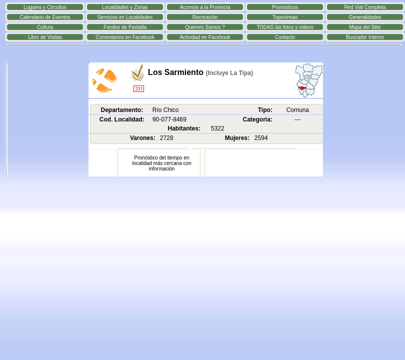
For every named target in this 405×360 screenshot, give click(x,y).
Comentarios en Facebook (125, 37)
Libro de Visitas (45, 37)
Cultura (45, 27)
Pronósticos (285, 7)
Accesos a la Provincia (205, 7)
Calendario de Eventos (45, 17)
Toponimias (285, 17)
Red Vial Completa (365, 7)
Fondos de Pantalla (125, 27)
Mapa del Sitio (364, 27)
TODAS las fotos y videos (285, 27)
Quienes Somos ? (205, 27)
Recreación (205, 17)
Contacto (285, 37)
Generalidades (364, 17)
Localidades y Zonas (125, 7)
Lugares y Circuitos (45, 7)
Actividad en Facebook (205, 37)
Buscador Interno (365, 37)
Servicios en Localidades (125, 17)
